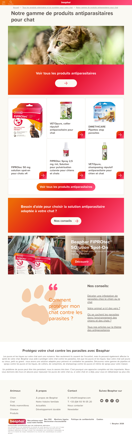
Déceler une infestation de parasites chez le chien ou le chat (103, 299)
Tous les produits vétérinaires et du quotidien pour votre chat (47, 7)
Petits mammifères (19, 405)
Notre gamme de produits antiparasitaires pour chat (97, 7)
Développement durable (48, 409)
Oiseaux (14, 409)
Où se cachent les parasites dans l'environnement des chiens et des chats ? (103, 317)
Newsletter (73, 409)
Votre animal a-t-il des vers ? (103, 308)
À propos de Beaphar (47, 397)
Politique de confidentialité (82, 419)
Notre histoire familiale (47, 401)
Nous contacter (75, 405)
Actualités (41, 405)
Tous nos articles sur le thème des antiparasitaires (104, 328)
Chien (13, 397)
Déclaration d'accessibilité (55, 421)
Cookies (100, 419)
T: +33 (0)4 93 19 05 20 (80, 401)
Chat (12, 401)
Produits (14, 413)
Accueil (16, 7)
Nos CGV (48, 419)
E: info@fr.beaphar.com (79, 397)
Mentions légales (61, 419)
